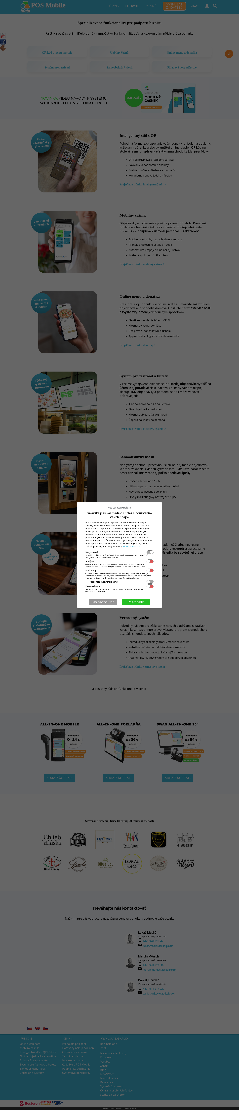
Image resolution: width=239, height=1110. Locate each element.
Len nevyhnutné (103, 601)
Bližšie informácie (131, 546)
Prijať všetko (136, 601)
